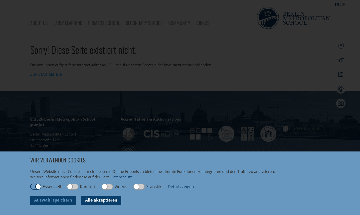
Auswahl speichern (53, 200)
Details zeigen (181, 186)
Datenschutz (121, 176)
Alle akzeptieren (101, 200)
